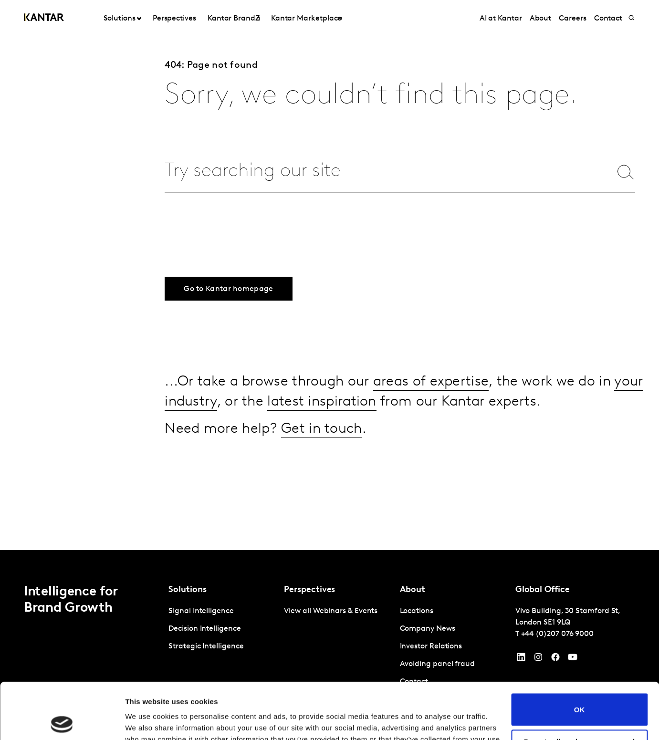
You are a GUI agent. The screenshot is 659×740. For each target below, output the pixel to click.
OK (579, 653)
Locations (416, 611)
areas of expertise (431, 382)
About (541, 18)
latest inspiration (321, 402)
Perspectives (174, 18)
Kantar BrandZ (234, 18)
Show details (147, 721)
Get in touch (321, 429)
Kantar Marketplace (306, 18)
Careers (572, 18)
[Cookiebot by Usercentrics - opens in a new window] (62, 721)
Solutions (120, 18)
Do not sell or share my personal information (579, 689)
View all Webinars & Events (330, 611)
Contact (608, 18)
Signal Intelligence (200, 611)
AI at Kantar (501, 18)
